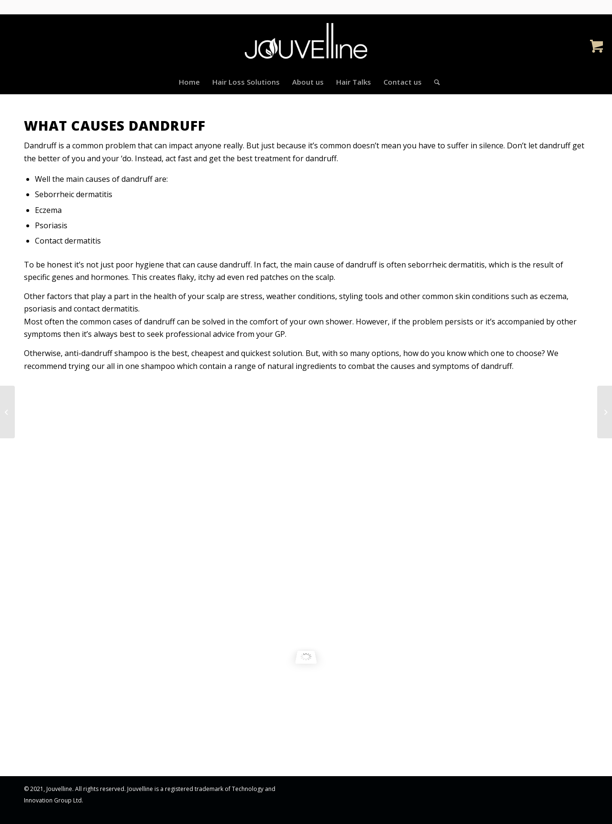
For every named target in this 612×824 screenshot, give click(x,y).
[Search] (434, 82)
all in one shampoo (141, 366)
